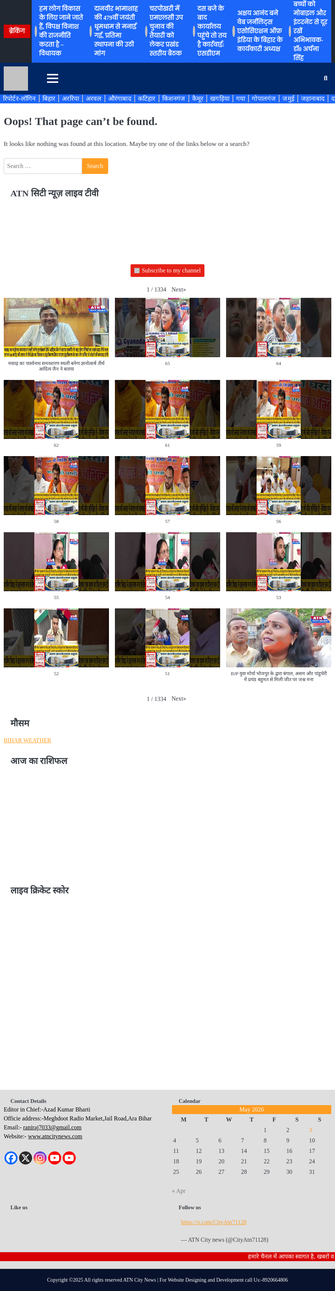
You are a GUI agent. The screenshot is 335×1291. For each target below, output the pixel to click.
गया (240, 98)
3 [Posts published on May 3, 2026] (310, 1130)
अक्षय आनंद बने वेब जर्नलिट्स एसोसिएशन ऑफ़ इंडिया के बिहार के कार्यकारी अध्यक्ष (260, 31)
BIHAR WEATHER (27, 740)
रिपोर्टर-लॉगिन (19, 98)
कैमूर (198, 98)
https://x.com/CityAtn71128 (214, 1222)
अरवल (93, 98)
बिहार (49, 98)
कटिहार (147, 98)
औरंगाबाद (119, 98)
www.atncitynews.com (55, 1136)
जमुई (288, 98)
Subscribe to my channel (167, 270)
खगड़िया (219, 98)
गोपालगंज (264, 98)
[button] (179, 289)
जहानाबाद (313, 98)
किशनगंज (173, 98)
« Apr (178, 1191)
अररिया (70, 98)
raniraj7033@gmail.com (52, 1127)
